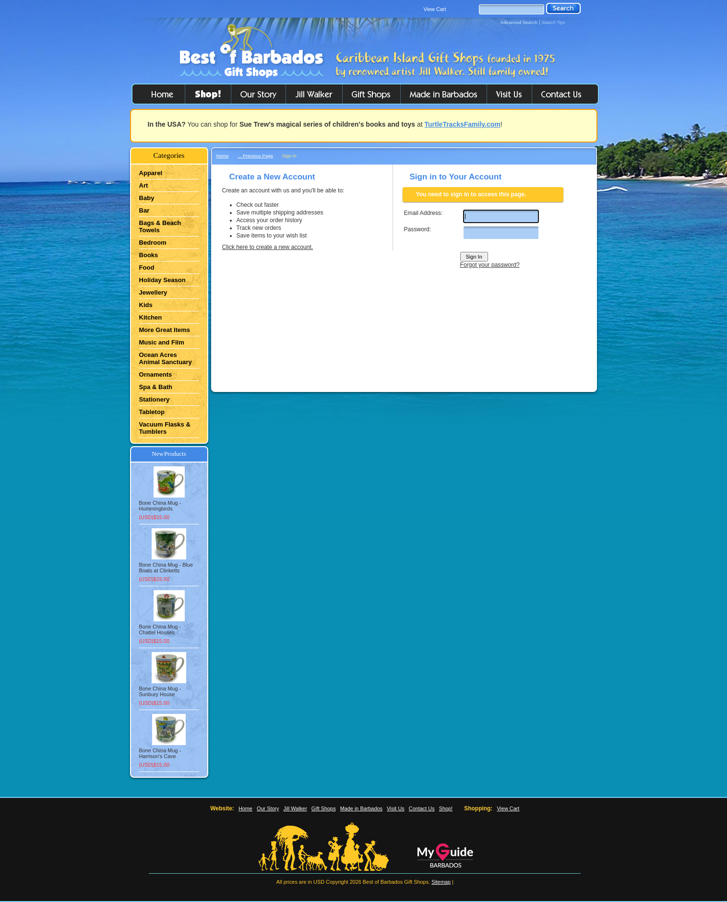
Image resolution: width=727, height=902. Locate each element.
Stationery (154, 399)
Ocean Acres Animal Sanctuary (165, 358)
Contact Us (422, 808)
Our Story (268, 808)
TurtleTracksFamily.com (463, 124)
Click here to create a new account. (267, 247)
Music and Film (161, 342)
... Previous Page (255, 155)
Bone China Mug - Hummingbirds (160, 505)
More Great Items (165, 329)
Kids (146, 305)
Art (143, 185)
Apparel (151, 173)
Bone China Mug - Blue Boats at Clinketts (166, 567)
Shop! (446, 808)
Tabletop (152, 411)
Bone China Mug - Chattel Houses (160, 629)
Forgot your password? (490, 264)
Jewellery (153, 292)
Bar (144, 210)
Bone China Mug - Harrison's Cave (160, 753)
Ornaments (155, 374)
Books (148, 255)
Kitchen (150, 317)
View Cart (435, 9)
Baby (147, 198)
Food (147, 267)
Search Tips (553, 22)
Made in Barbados (361, 808)
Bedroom (153, 242)
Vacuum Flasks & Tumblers (165, 428)
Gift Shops (323, 808)
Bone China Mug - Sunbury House (160, 691)
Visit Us (396, 808)
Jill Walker (295, 808)
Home (222, 155)
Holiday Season (162, 280)
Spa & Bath (156, 387)
